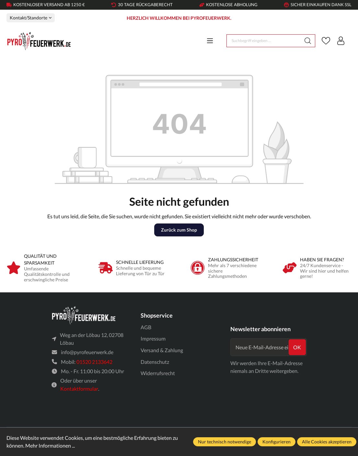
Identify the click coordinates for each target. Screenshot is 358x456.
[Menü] (210, 40)
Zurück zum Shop (179, 230)
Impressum (153, 338)
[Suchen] (308, 40)
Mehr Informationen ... (50, 445)
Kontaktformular (79, 388)
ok (297, 347)
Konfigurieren (276, 441)
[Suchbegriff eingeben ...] (263, 40)
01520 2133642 (94, 362)
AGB (146, 327)
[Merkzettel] (326, 41)
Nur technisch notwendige (224, 441)
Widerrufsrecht (158, 373)
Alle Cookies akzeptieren (327, 441)
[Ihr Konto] (341, 41)
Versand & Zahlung (162, 350)
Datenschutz (155, 362)
